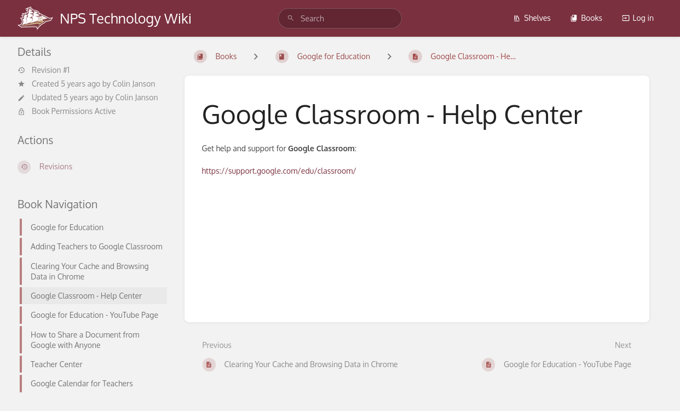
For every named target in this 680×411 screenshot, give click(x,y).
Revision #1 (44, 70)
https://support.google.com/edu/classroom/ (279, 170)
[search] (340, 18)
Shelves (532, 17)
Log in (638, 17)
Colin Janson (133, 83)
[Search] (291, 18)
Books (586, 17)
